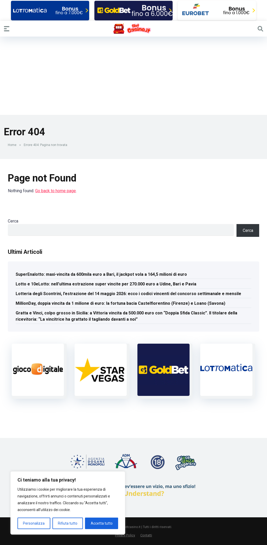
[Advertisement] (133, 75)
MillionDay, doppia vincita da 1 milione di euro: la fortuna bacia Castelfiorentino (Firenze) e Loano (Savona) (120, 303)
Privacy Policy (125, 535)
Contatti (146, 535)
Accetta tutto (102, 523)
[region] (67, 503)
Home (12, 145)
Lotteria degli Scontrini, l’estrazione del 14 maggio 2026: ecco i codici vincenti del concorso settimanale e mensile (128, 293)
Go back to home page (55, 190)
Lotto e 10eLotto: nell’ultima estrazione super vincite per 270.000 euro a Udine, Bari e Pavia (106, 284)
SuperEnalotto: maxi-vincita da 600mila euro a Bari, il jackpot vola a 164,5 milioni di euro (101, 274)
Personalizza (34, 523)
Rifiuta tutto (67, 523)
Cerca (13, 221)
